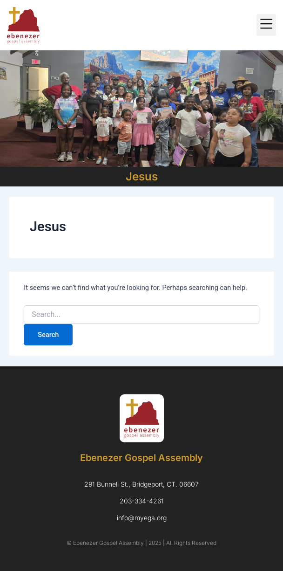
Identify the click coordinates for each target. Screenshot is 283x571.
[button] (266, 25)
